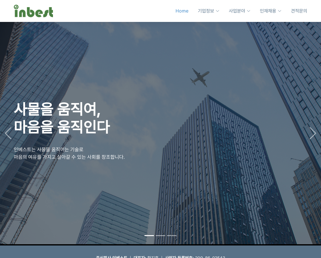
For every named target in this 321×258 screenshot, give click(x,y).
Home (182, 11)
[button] (8, 132)
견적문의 (299, 11)
